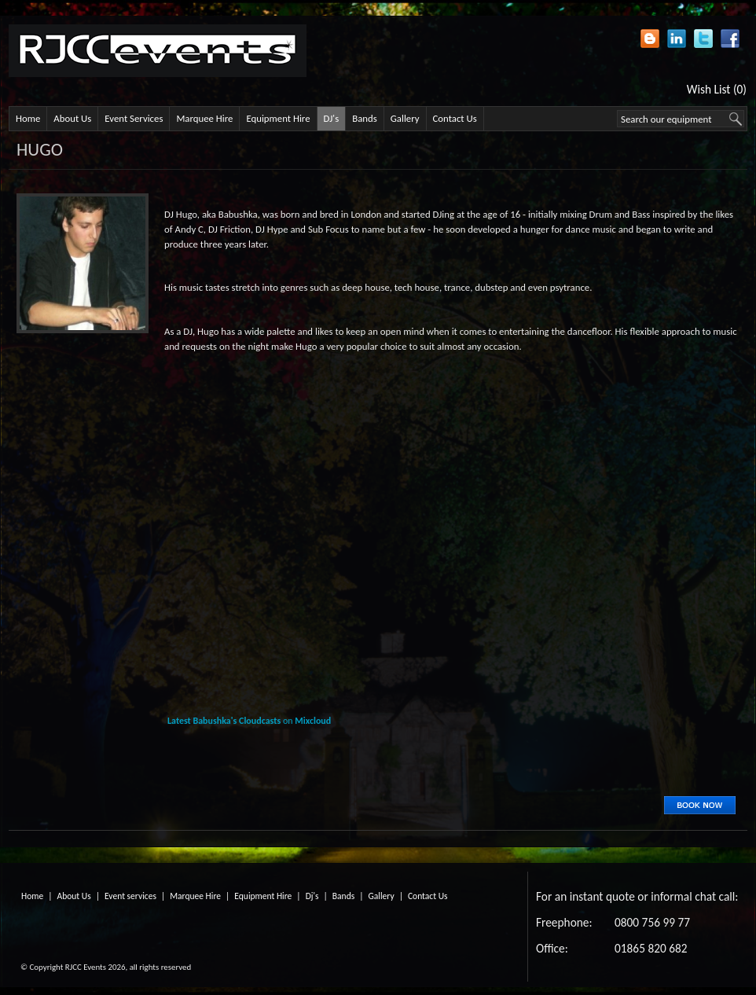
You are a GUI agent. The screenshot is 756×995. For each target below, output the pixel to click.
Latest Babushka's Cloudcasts (224, 720)
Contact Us (455, 118)
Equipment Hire (278, 118)
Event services (130, 895)
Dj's (312, 895)
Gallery (405, 118)
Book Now (700, 805)
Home (28, 118)
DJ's (331, 118)
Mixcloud (313, 720)
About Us (72, 118)
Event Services (134, 118)
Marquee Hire (204, 118)
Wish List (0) (717, 89)
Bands (364, 118)
